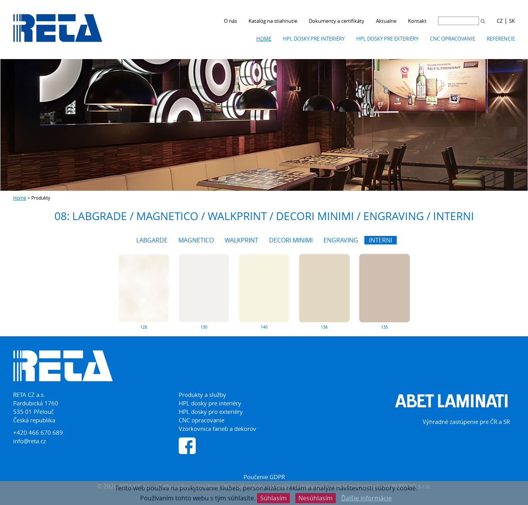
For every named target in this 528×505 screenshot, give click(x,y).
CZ (500, 20)
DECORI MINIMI (291, 240)
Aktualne (386, 20)
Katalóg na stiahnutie (273, 20)
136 (324, 327)
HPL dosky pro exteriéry (211, 411)
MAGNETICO (196, 240)
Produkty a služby (202, 394)
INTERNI (380, 240)
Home (263, 38)
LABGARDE (152, 240)
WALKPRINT (241, 240)
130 (203, 327)
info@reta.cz (29, 441)
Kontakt (417, 20)
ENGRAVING (340, 240)
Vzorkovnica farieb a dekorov (217, 428)
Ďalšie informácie (366, 498)
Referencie (501, 38)
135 (384, 327)
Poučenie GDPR (264, 477)
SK (512, 20)
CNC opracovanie (452, 38)
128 (143, 327)
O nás (230, 20)
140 (264, 327)
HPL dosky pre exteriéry (387, 38)
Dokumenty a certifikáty (336, 20)
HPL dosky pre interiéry (314, 38)
